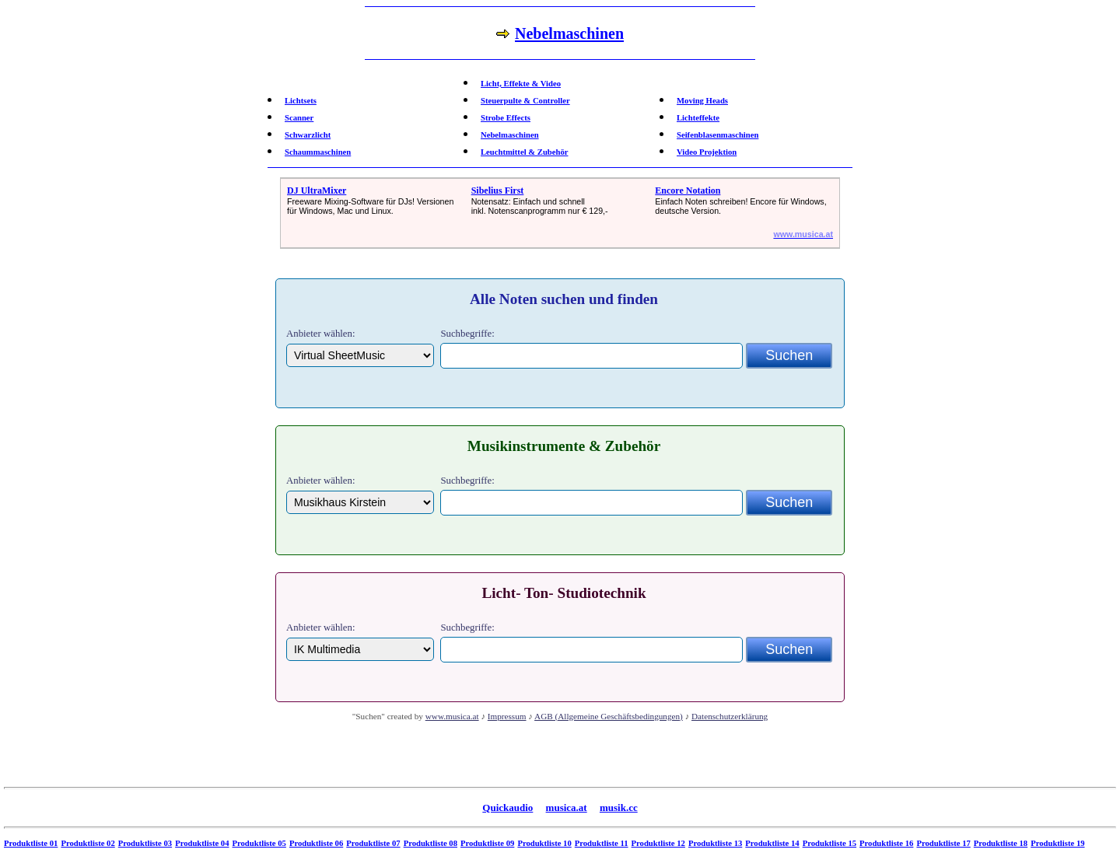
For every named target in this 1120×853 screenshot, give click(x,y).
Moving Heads (702, 100)
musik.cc (619, 807)
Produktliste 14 (772, 843)
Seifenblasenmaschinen (717, 135)
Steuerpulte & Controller (525, 100)
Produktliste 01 (31, 843)
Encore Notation (687, 190)
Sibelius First (497, 190)
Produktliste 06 (316, 843)
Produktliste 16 (886, 843)
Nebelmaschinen (510, 135)
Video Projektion (707, 152)
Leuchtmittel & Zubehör (524, 152)
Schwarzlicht (308, 135)
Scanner (299, 118)
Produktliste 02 (87, 843)
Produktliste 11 (601, 843)
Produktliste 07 (373, 843)
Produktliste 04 (202, 843)
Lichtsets (301, 100)
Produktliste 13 (715, 843)
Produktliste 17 (943, 843)
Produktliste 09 (487, 843)
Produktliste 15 (829, 843)
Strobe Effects (505, 118)
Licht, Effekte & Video (521, 83)
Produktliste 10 (544, 843)
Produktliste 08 (430, 843)
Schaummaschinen (318, 152)
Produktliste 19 (1057, 843)
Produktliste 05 (259, 843)
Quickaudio (507, 807)
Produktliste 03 (145, 843)
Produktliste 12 (658, 843)
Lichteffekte (698, 118)
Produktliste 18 (1000, 843)
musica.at (566, 807)
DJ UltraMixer (316, 190)
